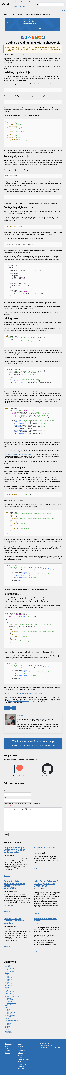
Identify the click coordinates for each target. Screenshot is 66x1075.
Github (7, 1046)
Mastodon (8, 1044)
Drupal (7, 974)
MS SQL (9, 1023)
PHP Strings (10, 1014)
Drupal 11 (9, 982)
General (7, 987)
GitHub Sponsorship (47, 776)
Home (5, 14)
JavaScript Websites (13, 996)
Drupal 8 (9, 977)
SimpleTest (10, 984)
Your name (7, 791)
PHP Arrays (10, 1011)
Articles (16, 2)
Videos (20, 1057)
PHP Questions (11, 1012)
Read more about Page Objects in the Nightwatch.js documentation (24, 693)
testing (13, 708)
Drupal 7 (9, 976)
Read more (7, 876)
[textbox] (33, 821)
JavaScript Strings (12, 995)
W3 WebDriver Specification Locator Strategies (19, 454)
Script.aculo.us (11, 1003)
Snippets (23, 2)
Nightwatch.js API (10, 450)
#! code (5, 4)
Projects (20, 1048)
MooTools (10, 1000)
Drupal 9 (9, 979)
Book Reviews (9, 968)
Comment (7, 806)
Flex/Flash (8, 985)
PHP (6, 1007)
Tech (6, 1028)
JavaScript (20, 14)
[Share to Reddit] (33, 37)
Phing (8, 1009)
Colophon (21, 1066)
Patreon (7, 1053)
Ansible (7, 965)
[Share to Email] (39, 37)
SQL (6, 1021)
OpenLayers (10, 1001)
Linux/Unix (8, 1004)
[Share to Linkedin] (26, 37)
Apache (7, 967)
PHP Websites (11, 1015)
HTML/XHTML (9, 992)
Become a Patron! (18, 776)
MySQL (9, 1025)
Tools (31, 2)
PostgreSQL (10, 1026)
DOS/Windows (9, 971)
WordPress (8, 1033)
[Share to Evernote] (36, 37)
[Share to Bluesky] (29, 37)
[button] (43, 37)
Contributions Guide (24, 1062)
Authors (20, 1046)
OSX (6, 1006)
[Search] (63, 4)
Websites (8, 1031)
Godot (7, 990)
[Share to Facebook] (22, 37)
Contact (22, 6)
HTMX (35, 857)
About (15, 6)
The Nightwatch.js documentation (18, 701)
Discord (7, 1050)
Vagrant (7, 1029)
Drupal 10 (9, 981)
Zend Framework (12, 1017)
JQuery (9, 998)
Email (5, 798)
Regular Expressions (11, 1020)
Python (7, 1018)
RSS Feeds (21, 1069)
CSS (6, 970)
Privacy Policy (22, 1064)
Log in (63, 10)
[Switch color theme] (37, 4)
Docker (7, 973)
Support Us (21, 1050)
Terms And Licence (24, 1059)
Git (6, 988)
